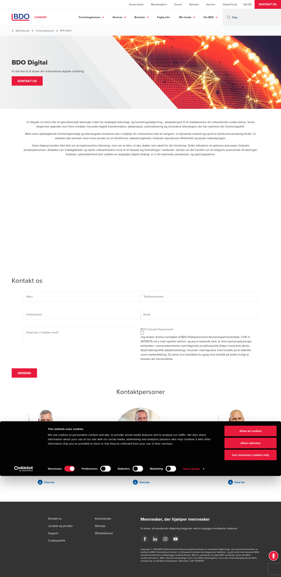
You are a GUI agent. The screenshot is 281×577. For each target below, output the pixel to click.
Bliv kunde (185, 17)
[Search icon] (229, 17)
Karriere (210, 4)
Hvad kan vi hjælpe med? (42, 332)
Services (117, 17)
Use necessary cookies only (250, 555)
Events (178, 4)
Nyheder (194, 4)
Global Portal (230, 4)
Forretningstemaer (90, 17)
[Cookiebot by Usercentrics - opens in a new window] (24, 570)
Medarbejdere (159, 4)
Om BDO (208, 17)
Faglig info (163, 17)
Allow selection (250, 544)
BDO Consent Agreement (156, 329)
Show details (191, 569)
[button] (268, 4)
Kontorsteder (136, 4)
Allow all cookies (250, 531)
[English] (250, 4)
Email (146, 314)
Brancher (139, 17)
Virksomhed (34, 314)
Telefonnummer (153, 296)
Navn (29, 296)
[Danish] (245, 4)
